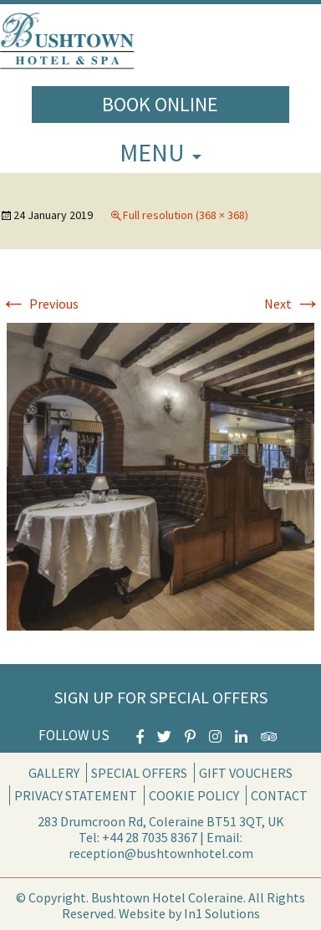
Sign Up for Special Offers (161, 697)
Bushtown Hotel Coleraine (167, 897)
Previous (39, 303)
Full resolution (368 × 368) (185, 214)
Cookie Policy (194, 795)
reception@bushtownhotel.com (161, 853)
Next (292, 303)
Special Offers (139, 772)
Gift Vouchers (246, 772)
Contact (279, 795)
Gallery (53, 772)
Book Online (160, 104)
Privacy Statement (75, 795)
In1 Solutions (222, 913)
